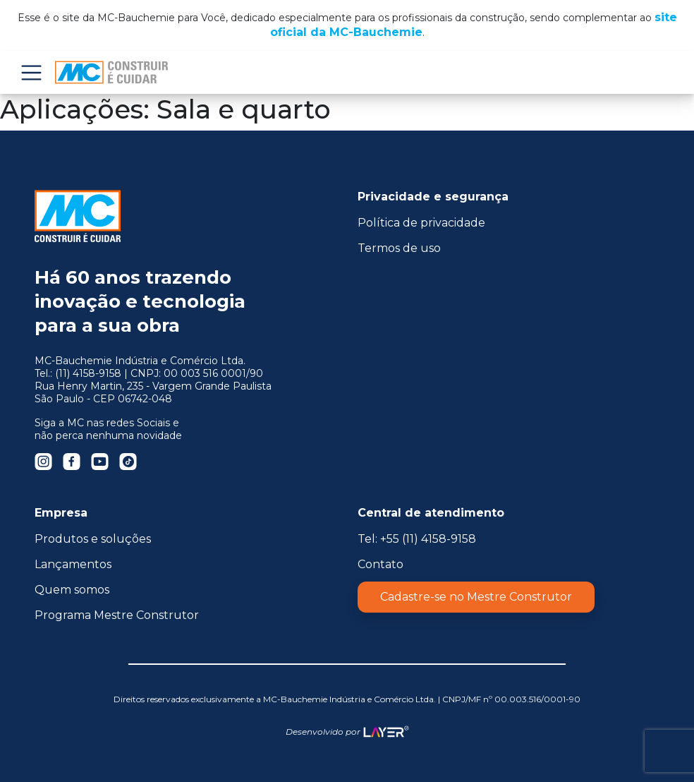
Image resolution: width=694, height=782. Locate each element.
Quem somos (72, 589)
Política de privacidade (421, 222)
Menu (31, 72)
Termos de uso (399, 248)
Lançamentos (73, 564)
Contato (380, 564)
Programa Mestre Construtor (117, 615)
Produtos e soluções (93, 539)
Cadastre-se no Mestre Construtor (476, 596)
